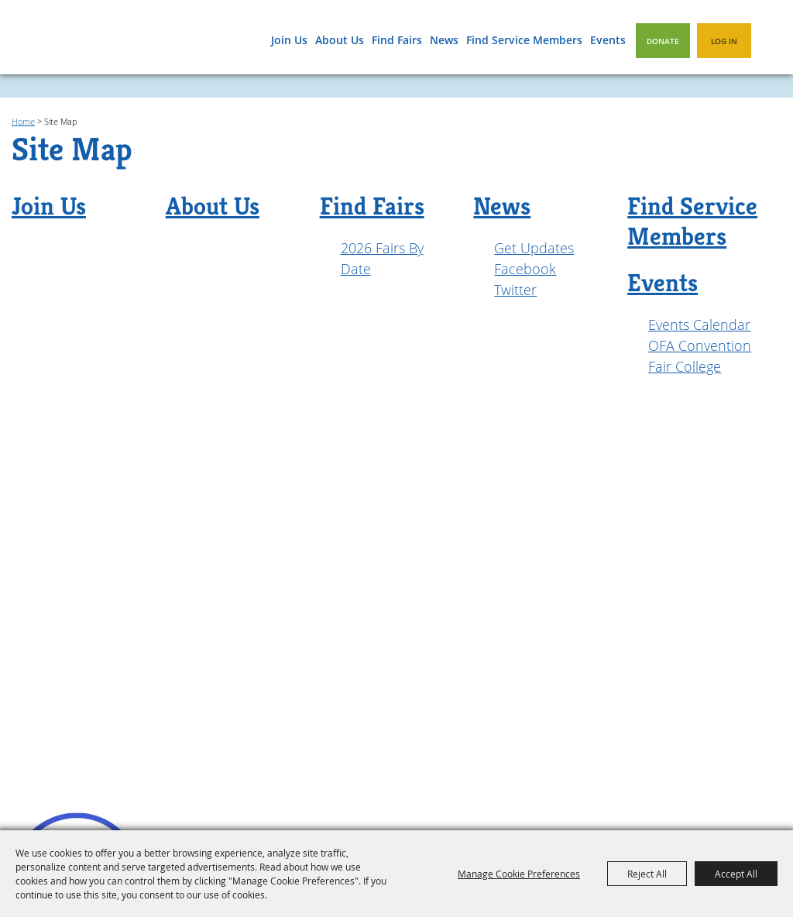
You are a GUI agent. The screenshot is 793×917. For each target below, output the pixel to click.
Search (771, 40)
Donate (663, 41)
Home (23, 121)
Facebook (525, 268)
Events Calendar (699, 324)
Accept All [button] (736, 873)
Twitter (515, 289)
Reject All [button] (647, 873)
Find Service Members (524, 40)
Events (608, 40)
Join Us (289, 40)
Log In (724, 41)
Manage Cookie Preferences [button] (519, 873)
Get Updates (534, 248)
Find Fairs (397, 40)
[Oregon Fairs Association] (78, 42)
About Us (339, 40)
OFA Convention (699, 345)
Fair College (684, 366)
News (444, 40)
